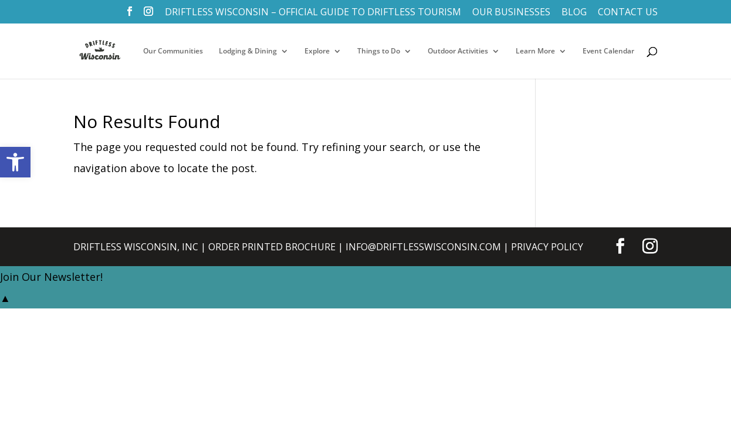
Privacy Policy (547, 246)
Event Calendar (608, 51)
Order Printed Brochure (272, 246)
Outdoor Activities (458, 51)
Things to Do (378, 51)
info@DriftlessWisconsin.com (423, 246)
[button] (15, 162)
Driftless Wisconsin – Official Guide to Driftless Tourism (313, 12)
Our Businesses (511, 12)
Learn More (535, 51)
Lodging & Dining (248, 51)
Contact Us (628, 12)
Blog (574, 12)
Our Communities (173, 51)
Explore (317, 51)
